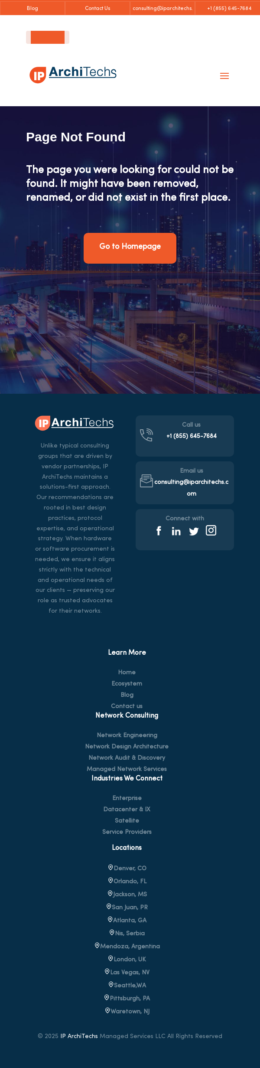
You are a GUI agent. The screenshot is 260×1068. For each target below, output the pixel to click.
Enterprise (127, 798)
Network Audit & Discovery (126, 758)
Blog (32, 8)
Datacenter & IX (126, 810)
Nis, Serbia (127, 934)
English (40, 37)
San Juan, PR (127, 908)
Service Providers (127, 832)
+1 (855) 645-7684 (228, 8)
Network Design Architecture (127, 747)
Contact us (127, 707)
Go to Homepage (130, 247)
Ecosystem (126, 684)
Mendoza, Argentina (127, 947)
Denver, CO (126, 869)
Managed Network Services (127, 769)
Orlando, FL (126, 882)
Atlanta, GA (126, 921)
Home (127, 673)
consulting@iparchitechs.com (163, 10)
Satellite (127, 821)
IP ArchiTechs (79, 1036)
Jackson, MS (127, 895)
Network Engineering (127, 736)
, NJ (127, 1012)
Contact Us (97, 8)
